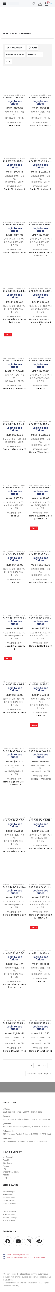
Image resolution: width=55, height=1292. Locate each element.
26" (44, 95)
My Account (8, 1157)
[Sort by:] (14, 54)
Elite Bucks (7, 1163)
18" (22, 222)
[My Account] (40, 4)
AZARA (14, 95)
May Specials (20, 422)
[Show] (8, 61)
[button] (5, 3)
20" (45, 682)
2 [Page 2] (31, 1065)
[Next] (50, 1065)
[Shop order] (34, 54)
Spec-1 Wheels (9, 1220)
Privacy (6, 1166)
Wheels (22, 95)
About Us (7, 1160)
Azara (41, 289)
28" (50, 159)
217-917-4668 (45, 1134)
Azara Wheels (9, 1197)
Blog (5, 1178)
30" (19, 1020)
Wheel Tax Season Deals (11, 358)
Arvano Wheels (9, 1203)
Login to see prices (14, 102)
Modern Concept (10, 1217)
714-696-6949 (41, 1141)
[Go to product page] (14, 80)
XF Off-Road (8, 1194)
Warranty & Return (11, 1172)
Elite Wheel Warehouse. (30, 1283)
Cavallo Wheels (9, 1211)
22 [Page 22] (44, 1065)
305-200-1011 (44, 1119)
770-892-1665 (45, 1127)
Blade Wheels (9, 1214)
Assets (6, 1175)
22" (18, 95)
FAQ (4, 1169)
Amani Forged (9, 1192)
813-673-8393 (36, 1112)
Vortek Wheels (9, 1200)
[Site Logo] (13, 3)
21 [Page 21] (39, 1065)
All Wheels (8, 95)
